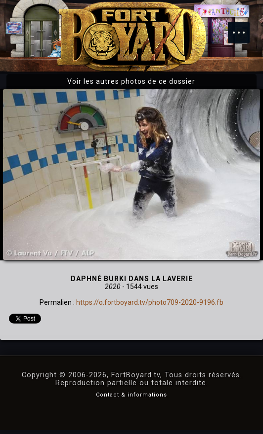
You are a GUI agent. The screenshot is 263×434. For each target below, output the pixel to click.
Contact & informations (131, 395)
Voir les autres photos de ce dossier (131, 81)
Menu (244, 28)
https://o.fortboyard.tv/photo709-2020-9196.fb (149, 302)
